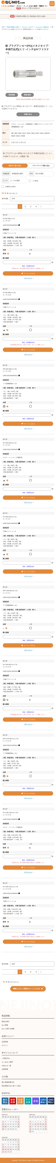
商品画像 (12, 95)
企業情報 (5, 1069)
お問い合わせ (28, 278)
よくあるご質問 (7, 1062)
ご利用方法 (6, 1058)
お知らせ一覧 (6, 1066)
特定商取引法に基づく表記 (11, 1086)
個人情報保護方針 (8, 1082)
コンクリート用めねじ (42, 27)
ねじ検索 (5, 1025)
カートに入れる (28, 273)
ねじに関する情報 (8, 1029)
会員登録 (5, 1042)
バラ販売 (35, 181)
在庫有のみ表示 (10, 186)
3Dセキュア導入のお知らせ (28, 8)
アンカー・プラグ (27, 27)
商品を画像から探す (13, 27)
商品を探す (6, 1021)
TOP (3, 27)
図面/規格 (28, 95)
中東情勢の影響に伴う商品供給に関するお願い (28, 16)
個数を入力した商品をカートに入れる (28, 989)
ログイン (5, 1045)
